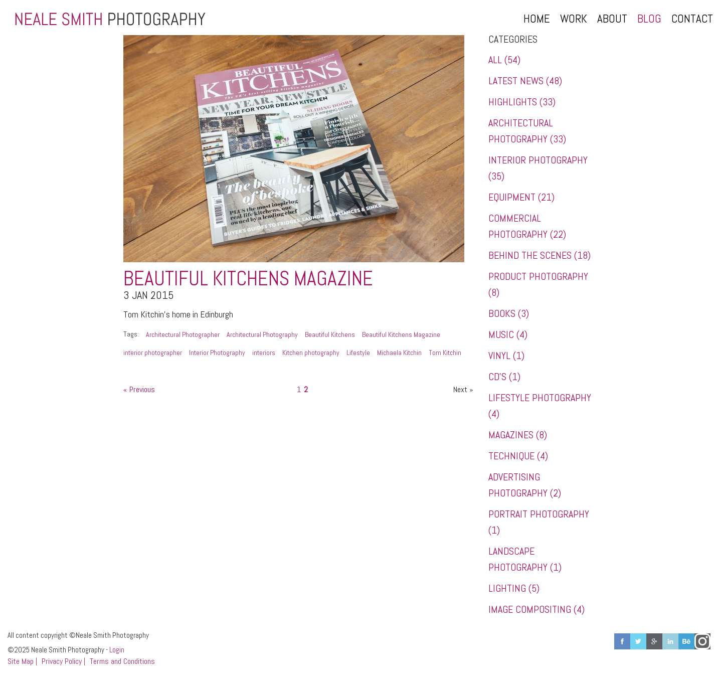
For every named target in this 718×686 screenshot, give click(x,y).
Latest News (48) (525, 80)
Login (116, 649)
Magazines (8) (517, 434)
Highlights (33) (522, 101)
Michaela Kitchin (399, 352)
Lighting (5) (514, 588)
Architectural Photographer (183, 334)
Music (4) (507, 334)
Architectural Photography (262, 334)
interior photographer (152, 352)
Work (573, 18)
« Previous (139, 389)
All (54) (504, 59)
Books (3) (508, 313)
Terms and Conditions (122, 661)
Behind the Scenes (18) (539, 255)
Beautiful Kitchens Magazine (248, 278)
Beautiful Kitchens (330, 334)
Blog (649, 18)
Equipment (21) (521, 197)
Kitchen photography (310, 352)
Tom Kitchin (445, 352)
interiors (263, 352)
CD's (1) (504, 376)
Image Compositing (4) (536, 609)
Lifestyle (358, 352)
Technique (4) (518, 455)
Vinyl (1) (506, 355)
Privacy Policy (62, 661)
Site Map (21, 661)
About (612, 18)
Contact (692, 18)
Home (536, 18)
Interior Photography (217, 352)
